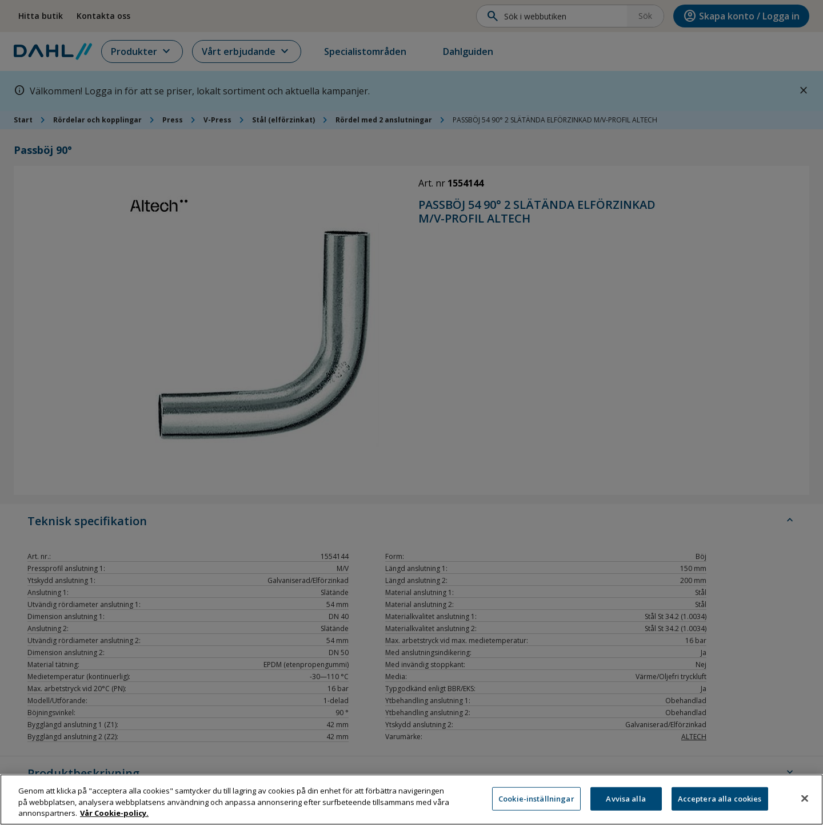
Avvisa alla (625, 805)
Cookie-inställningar (536, 805)
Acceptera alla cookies (720, 805)
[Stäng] (804, 805)
